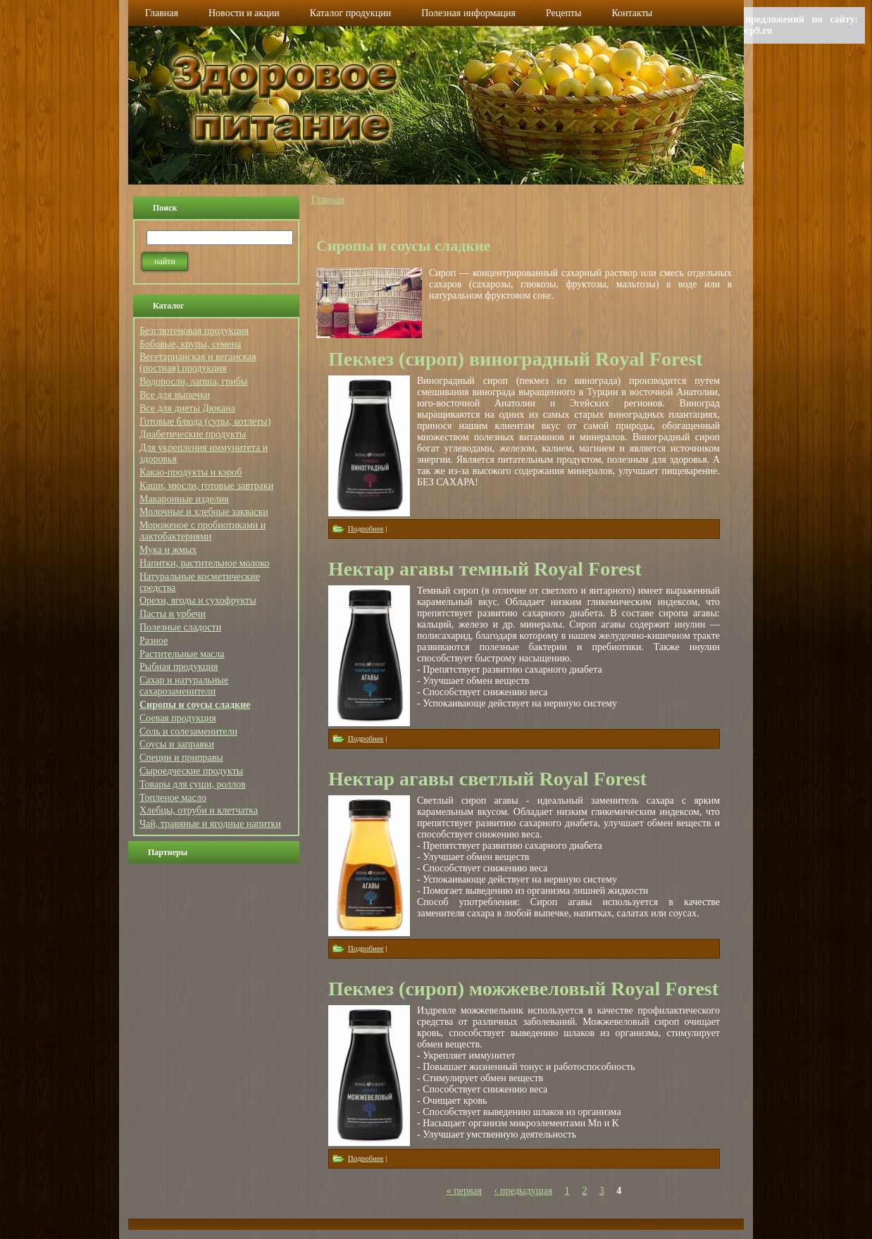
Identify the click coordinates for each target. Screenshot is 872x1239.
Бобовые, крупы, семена (190, 344)
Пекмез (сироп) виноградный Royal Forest (515, 359)
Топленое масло (172, 797)
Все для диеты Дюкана (187, 408)
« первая (464, 1190)
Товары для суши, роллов (192, 784)
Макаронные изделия (184, 499)
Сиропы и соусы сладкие (194, 704)
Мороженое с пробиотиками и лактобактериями (202, 531)
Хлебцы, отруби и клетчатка (198, 810)
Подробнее (366, 528)
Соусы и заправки (176, 744)
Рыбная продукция (178, 666)
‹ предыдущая (523, 1190)
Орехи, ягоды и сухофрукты (197, 600)
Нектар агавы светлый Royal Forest (487, 779)
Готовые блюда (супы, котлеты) (204, 421)
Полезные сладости (180, 627)
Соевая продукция (177, 718)
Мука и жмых (168, 549)
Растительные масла (182, 654)
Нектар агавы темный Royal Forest (485, 569)
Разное (153, 640)
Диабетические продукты (192, 434)
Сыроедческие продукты (191, 771)
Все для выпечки (174, 395)
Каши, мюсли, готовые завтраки (206, 485)
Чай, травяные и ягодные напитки (210, 823)
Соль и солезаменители (188, 731)
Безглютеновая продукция (194, 330)
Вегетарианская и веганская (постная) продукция (197, 362)
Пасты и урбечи (172, 614)
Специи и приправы (181, 757)
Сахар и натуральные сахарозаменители (183, 686)
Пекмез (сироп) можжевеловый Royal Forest (523, 989)
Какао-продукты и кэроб (190, 472)
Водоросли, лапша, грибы (193, 381)
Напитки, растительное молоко (204, 563)
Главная (327, 199)
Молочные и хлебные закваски (203, 511)
